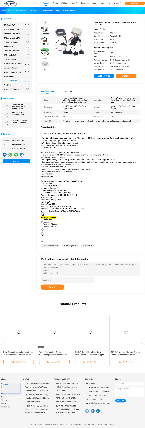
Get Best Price (104, 76)
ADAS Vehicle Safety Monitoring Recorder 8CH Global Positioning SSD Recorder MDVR (36, 398)
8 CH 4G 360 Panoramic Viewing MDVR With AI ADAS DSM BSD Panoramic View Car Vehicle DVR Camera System (36, 387)
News (3, 397)
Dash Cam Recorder (16, 51)
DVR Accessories (16, 81)
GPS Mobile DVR (16, 55)
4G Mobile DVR (16, 25)
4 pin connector (88, 246)
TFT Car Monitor (16, 76)
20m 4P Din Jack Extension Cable (18, 114)
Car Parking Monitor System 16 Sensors (19, 122)
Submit (52, 287)
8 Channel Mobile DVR (16, 34)
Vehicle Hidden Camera (16, 72)
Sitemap (4, 400)
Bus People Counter (16, 42)
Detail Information (47, 91)
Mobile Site (5, 403)
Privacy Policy (6, 407)
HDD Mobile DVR (16, 59)
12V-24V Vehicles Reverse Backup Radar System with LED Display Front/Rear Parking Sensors (125, 354)
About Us (4, 394)
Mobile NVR (16, 46)
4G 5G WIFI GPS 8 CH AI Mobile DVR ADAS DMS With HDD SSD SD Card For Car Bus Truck (67, 409)
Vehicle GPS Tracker (16, 89)
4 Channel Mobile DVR (16, 38)
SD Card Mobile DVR (16, 29)
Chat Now (135, 3)
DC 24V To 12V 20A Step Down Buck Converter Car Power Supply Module (89, 354)
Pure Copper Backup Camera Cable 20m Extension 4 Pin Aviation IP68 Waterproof (18, 354)
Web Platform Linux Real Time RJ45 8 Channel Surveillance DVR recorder (67, 387)
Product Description (65, 91)
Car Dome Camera (16, 68)
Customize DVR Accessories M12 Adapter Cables (18, 106)
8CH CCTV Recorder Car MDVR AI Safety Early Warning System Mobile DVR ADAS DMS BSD (36, 409)
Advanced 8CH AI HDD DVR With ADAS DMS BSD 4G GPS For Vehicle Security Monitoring (68, 398)
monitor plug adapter (70, 246)
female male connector (50, 246)
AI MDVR (16, 85)
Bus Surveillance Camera (16, 63)
